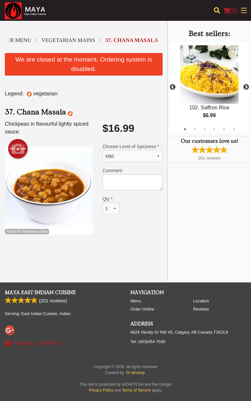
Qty (110, 205)
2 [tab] (195, 129)
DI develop (135, 372)
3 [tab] (204, 129)
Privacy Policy (101, 390)
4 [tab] (214, 129)
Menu (135, 300)
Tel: (147, 341)
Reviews (201, 309)
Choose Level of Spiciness (132, 153)
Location (201, 300)
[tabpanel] (209, 87)
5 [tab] (224, 129)
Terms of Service (136, 390)
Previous (172, 87)
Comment (132, 179)
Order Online (142, 309)
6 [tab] (234, 129)
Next (246, 87)
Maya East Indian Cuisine (40, 293)
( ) (230, 10)
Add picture (18, 149)
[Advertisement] (84, 256)
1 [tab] (185, 129)
